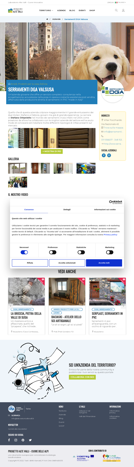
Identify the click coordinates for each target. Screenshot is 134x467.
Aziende (61, 10)
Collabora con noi (82, 377)
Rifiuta (30, 263)
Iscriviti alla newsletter (17, 429)
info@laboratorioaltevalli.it (23, 418)
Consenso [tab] (29, 209)
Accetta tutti (104, 263)
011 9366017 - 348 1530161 (112, 140)
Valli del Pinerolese (87, 416)
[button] (52, 151)
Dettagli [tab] (67, 209)
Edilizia (43, 84)
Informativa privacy (114, 411)
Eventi (82, 10)
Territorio (46, 10)
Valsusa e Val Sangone (84, 411)
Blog (72, 10)
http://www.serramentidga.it (112, 144)
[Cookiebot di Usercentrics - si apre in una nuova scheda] (111, 202)
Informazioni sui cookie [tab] (105, 209)
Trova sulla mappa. (112, 128)
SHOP (92, 10)
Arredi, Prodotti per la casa (25, 84)
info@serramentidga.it (112, 132)
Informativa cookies (114, 417)
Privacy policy (110, 235)
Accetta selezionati (66, 263)
